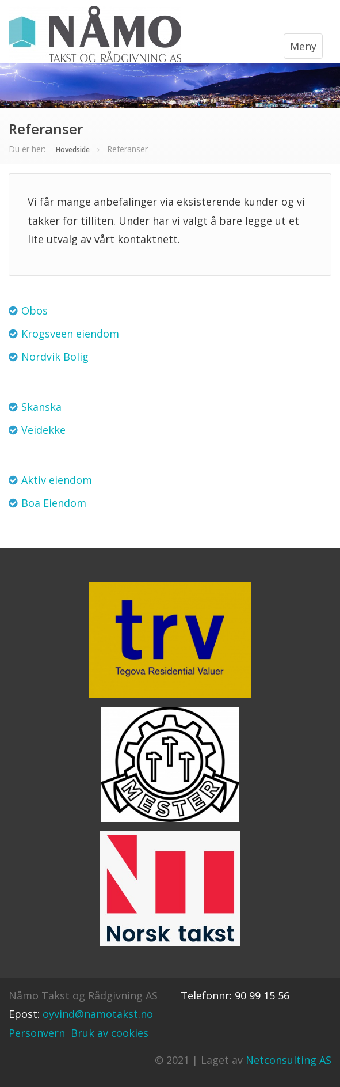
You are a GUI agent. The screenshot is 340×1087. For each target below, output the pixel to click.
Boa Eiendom (53, 503)
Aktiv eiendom (56, 480)
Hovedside (73, 149)
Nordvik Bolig (55, 356)
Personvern (37, 1033)
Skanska (41, 407)
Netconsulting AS (288, 1060)
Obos (34, 310)
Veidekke (43, 430)
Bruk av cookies (109, 1033)
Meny (303, 46)
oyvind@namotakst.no (98, 1014)
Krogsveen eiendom (70, 333)
